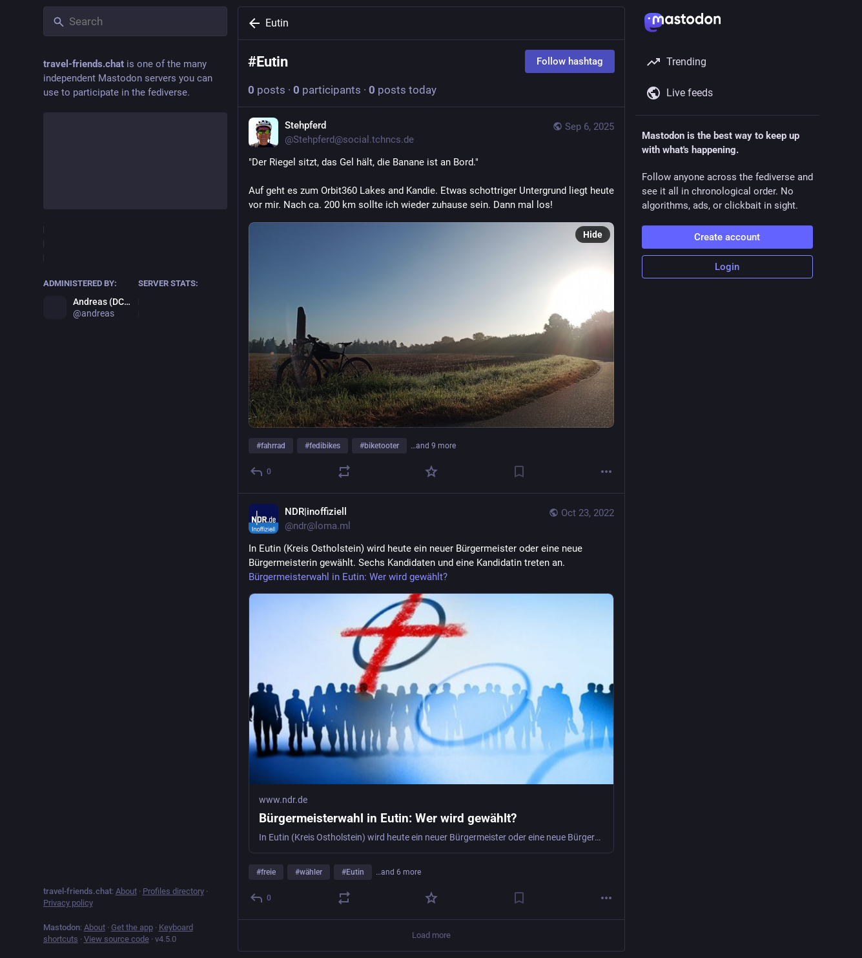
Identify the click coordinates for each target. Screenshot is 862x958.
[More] (606, 471)
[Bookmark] (518, 471)
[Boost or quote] (343, 471)
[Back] (251, 23)
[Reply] (261, 471)
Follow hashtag (570, 61)
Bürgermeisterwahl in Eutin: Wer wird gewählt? (348, 577)
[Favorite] (431, 471)
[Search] (135, 21)
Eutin (277, 23)
